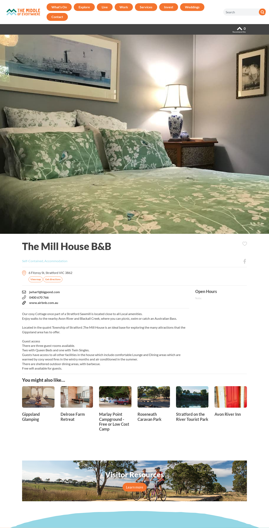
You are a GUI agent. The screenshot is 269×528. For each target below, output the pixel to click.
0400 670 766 (35, 297)
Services (146, 7)
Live (105, 7)
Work (124, 7)
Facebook (244, 261)
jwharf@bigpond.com (41, 292)
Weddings (192, 7)
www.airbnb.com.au (40, 303)
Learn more (134, 487)
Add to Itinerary (244, 244)
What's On (59, 7)
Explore (84, 7)
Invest (168, 7)
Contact (57, 17)
